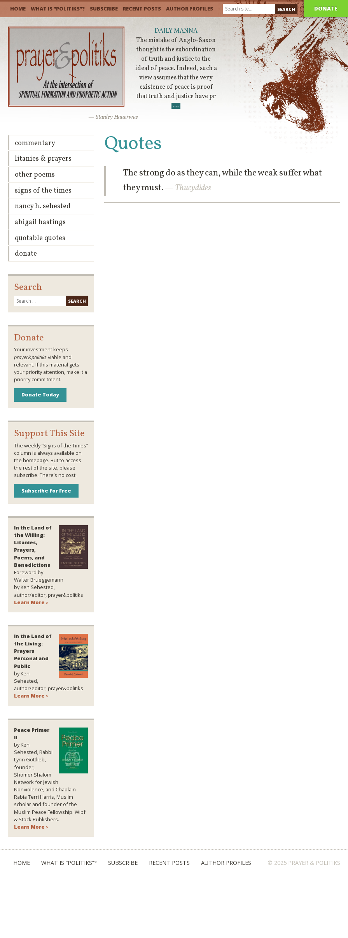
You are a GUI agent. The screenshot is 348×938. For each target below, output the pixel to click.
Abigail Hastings (40, 222)
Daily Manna (176, 31)
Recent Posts (142, 8)
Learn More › (31, 602)
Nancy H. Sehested (43, 206)
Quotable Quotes (40, 238)
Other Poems (35, 175)
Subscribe (104, 8)
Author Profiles (189, 8)
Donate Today (40, 394)
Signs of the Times (43, 191)
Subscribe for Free (46, 490)
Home (18, 8)
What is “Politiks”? (58, 8)
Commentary (35, 143)
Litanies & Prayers (43, 159)
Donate (326, 8)
